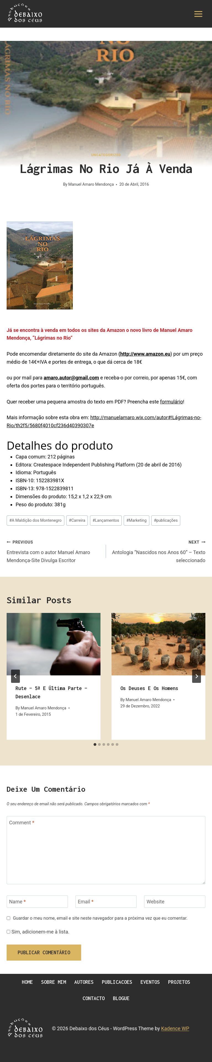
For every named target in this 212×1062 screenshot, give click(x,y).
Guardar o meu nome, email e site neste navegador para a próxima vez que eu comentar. (100, 918)
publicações (165, 520)
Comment (21, 822)
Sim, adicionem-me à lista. (38, 932)
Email (86, 902)
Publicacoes (117, 982)
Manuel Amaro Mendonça (91, 184)
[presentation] (53, 644)
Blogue (121, 998)
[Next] (196, 676)
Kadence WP (175, 1028)
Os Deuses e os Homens (149, 688)
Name (17, 902)
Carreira (77, 520)
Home (27, 982)
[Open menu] (198, 13)
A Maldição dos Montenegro (35, 520)
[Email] (106, 901)
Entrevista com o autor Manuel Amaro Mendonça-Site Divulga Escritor (54, 550)
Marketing (136, 520)
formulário (171, 402)
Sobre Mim (53, 982)
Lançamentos (105, 520)
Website (155, 902)
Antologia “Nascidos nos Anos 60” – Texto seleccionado (158, 550)
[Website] (174, 901)
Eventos (150, 982)
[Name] (37, 901)
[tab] (95, 744)
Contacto (94, 998)
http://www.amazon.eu (145, 354)
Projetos (179, 982)
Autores (84, 982)
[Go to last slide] (15, 676)
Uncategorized (106, 155)
